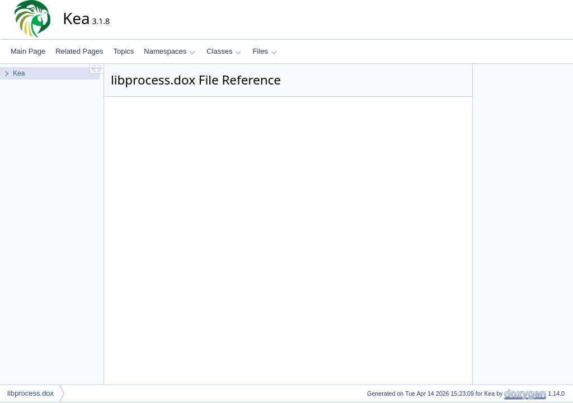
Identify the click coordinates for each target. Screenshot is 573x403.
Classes (223, 51)
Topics (123, 51)
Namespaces (169, 51)
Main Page (28, 51)
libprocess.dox (30, 393)
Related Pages (79, 51)
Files (264, 51)
